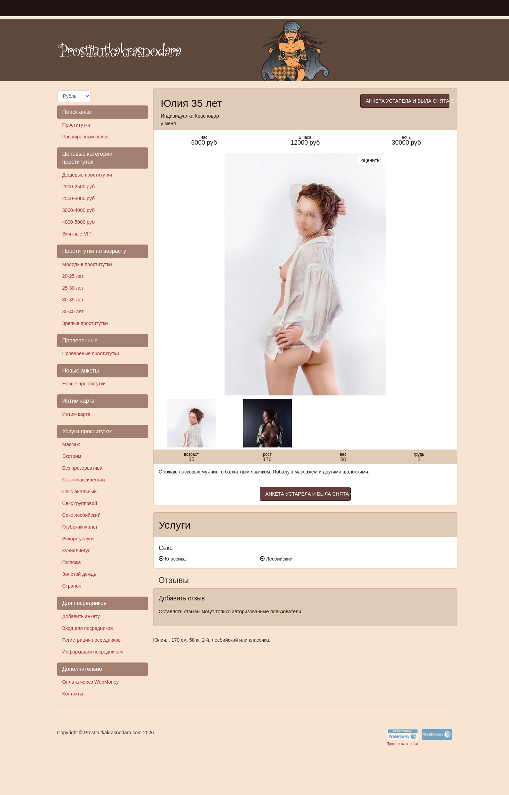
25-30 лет (73, 288)
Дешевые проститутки (87, 175)
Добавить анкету (81, 616)
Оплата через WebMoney (90, 682)
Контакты (72, 693)
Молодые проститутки (87, 264)
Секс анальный (79, 491)
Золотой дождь (79, 574)
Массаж (71, 444)
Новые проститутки (84, 383)
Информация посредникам (92, 652)
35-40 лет (73, 311)
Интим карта (76, 414)
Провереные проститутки (90, 353)
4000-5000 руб (78, 222)
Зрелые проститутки (85, 323)
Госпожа (71, 562)
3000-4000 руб (78, 210)
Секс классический (83, 479)
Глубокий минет (80, 527)
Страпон (71, 586)
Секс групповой (79, 503)
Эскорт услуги (78, 538)
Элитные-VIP (77, 234)
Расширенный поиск (85, 136)
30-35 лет (73, 299)
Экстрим (71, 456)
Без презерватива (82, 468)
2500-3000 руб (78, 198)
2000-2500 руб (78, 186)
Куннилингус (76, 550)
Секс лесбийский (81, 515)
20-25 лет (73, 276)
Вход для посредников (87, 628)
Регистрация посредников (91, 640)
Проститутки (76, 125)
